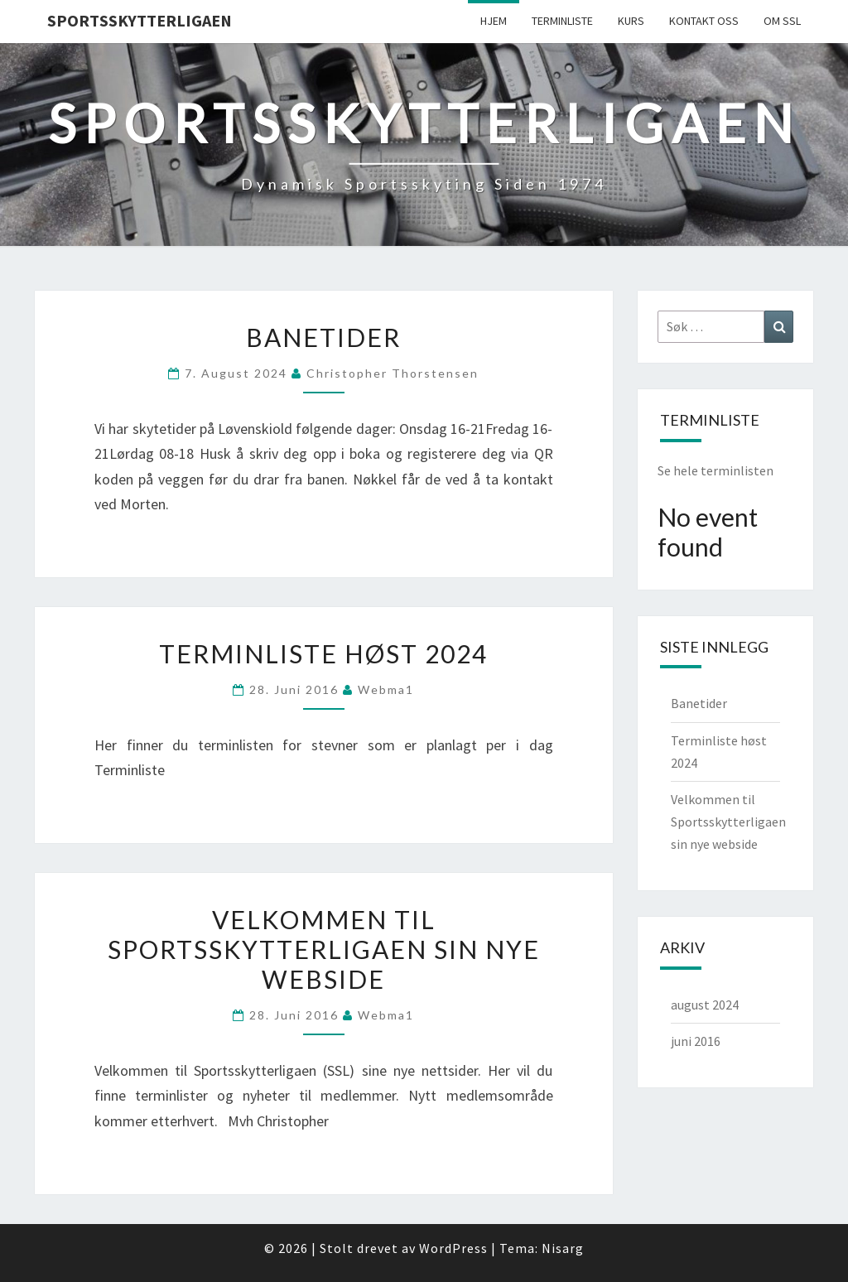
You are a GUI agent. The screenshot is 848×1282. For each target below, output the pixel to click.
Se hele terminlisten (715, 470)
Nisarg (563, 1248)
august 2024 (705, 1004)
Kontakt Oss (704, 20)
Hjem (493, 20)
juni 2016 (695, 1041)
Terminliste (562, 20)
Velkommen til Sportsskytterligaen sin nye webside (324, 949)
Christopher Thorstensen (392, 373)
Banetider (323, 337)
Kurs (631, 20)
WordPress (453, 1248)
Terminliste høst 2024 (323, 653)
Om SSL (782, 20)
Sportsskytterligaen (139, 20)
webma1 (386, 689)
